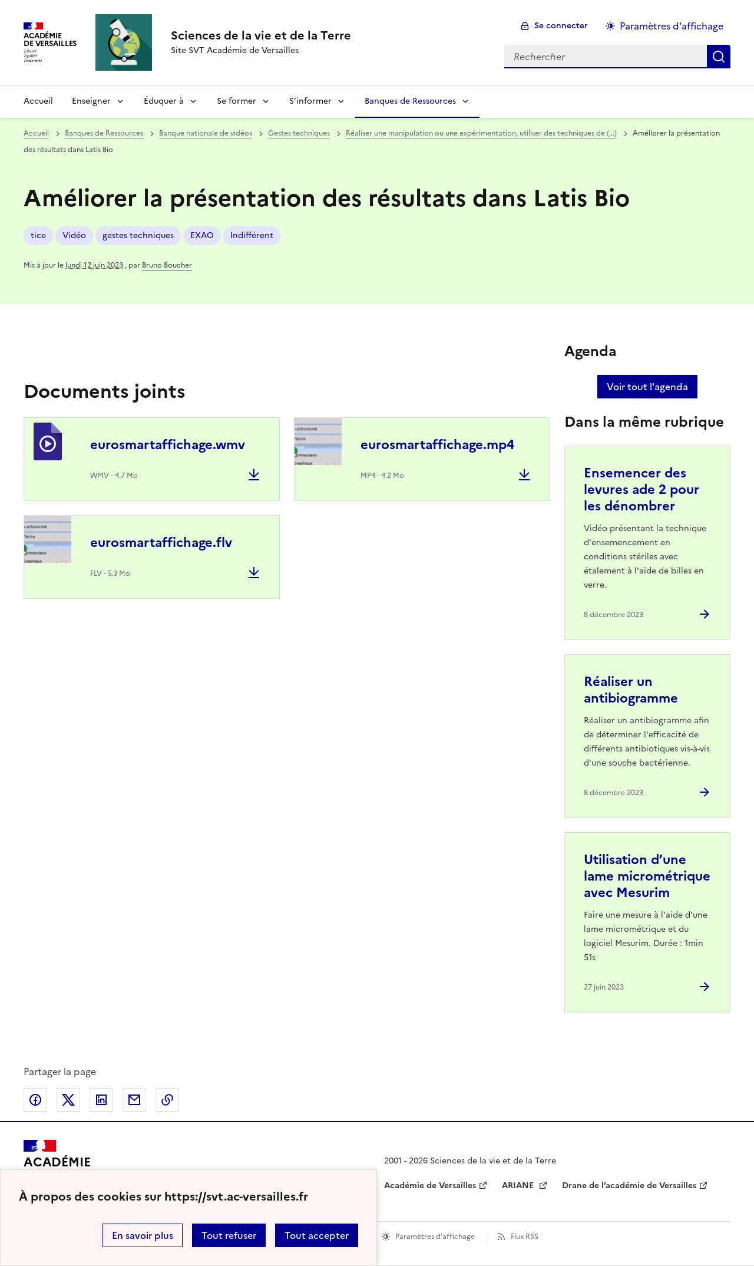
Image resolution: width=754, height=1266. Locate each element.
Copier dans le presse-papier (167, 1100)
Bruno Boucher (167, 265)
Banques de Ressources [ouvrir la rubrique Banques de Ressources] (104, 133)
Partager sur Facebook (35, 1100)
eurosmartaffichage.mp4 (437, 444)
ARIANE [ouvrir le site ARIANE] (519, 1185)
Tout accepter (317, 1235)
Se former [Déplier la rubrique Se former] (236, 101)
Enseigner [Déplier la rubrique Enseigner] (91, 101)
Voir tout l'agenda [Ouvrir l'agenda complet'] (647, 387)
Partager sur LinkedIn (101, 1100)
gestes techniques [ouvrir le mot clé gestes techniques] (138, 235)
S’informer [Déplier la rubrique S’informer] (310, 101)
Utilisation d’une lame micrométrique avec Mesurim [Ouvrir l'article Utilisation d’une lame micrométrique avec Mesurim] (647, 876)
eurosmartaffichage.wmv (167, 444)
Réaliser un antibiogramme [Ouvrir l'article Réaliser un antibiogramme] (631, 690)
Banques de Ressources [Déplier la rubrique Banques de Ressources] (410, 101)
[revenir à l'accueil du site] (261, 35)
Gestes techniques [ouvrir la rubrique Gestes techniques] (299, 133)
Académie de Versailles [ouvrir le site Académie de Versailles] (430, 1185)
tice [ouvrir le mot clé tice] (38, 235)
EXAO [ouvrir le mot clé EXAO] (202, 235)
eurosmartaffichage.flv (161, 542)
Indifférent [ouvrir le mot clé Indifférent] (251, 235)
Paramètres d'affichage (435, 1236)
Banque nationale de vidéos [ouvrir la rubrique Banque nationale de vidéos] (205, 133)
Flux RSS (524, 1236)
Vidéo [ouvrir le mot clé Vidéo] (74, 235)
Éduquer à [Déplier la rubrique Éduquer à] (164, 101)
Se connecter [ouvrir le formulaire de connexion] (561, 25)
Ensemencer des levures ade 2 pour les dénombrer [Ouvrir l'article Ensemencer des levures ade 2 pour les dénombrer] (641, 489)
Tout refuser (228, 1235)
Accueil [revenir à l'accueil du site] (38, 101)
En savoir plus (142, 1235)
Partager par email (134, 1100)
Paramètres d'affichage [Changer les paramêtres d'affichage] (671, 26)
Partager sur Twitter (68, 1100)
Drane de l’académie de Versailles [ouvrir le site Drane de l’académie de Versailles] (629, 1185)
